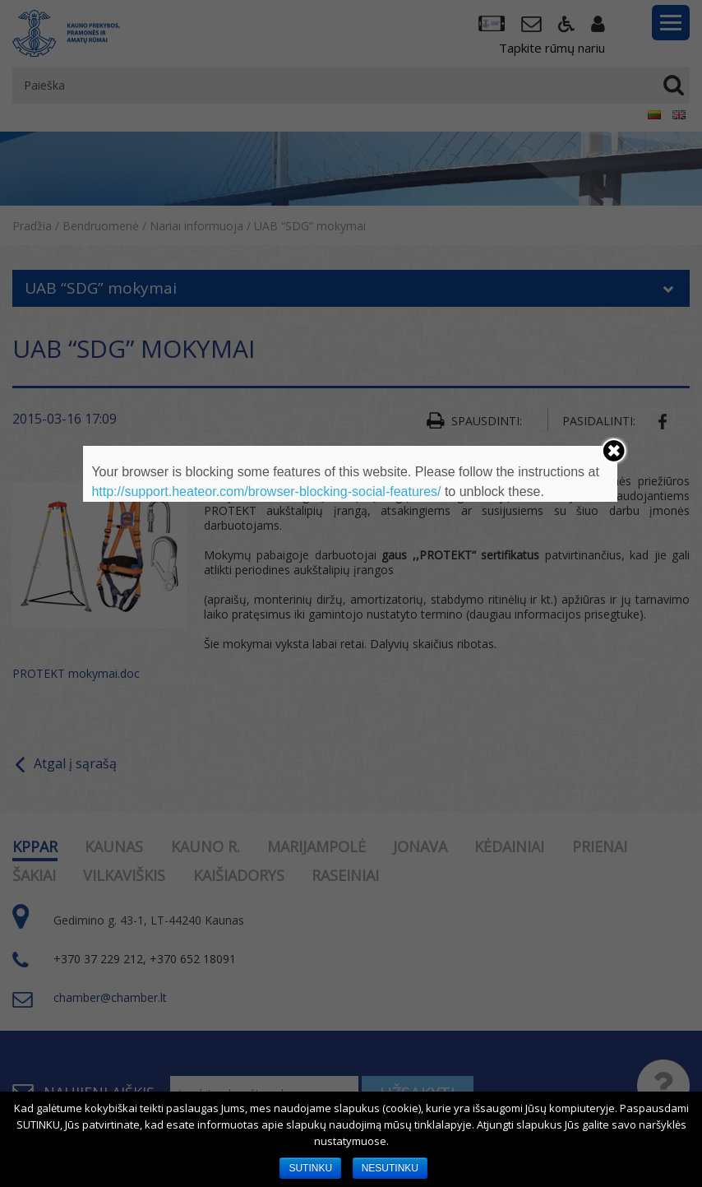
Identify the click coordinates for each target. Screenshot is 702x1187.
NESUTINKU (390, 1168)
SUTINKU (310, 1168)
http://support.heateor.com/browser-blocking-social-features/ (266, 491)
